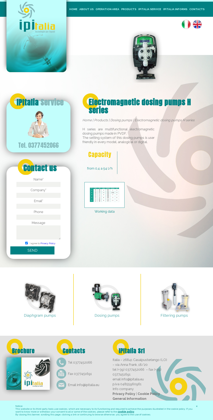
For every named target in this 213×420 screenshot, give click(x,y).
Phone (38, 214)
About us (86, 9)
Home (73, 9)
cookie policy (126, 411)
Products (128, 9)
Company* (38, 192)
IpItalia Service (149, 9)
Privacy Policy (47, 243)
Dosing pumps (121, 120)
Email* (38, 203)
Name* (38, 181)
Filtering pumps (174, 315)
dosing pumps (133, 138)
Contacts (196, 9)
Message (38, 230)
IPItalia (40, 102)
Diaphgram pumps (40, 315)
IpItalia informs (175, 9)
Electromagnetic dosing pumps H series (140, 106)
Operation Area (107, 9)
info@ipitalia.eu (88, 385)
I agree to (38, 243)
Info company (123, 389)
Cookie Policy (149, 394)
